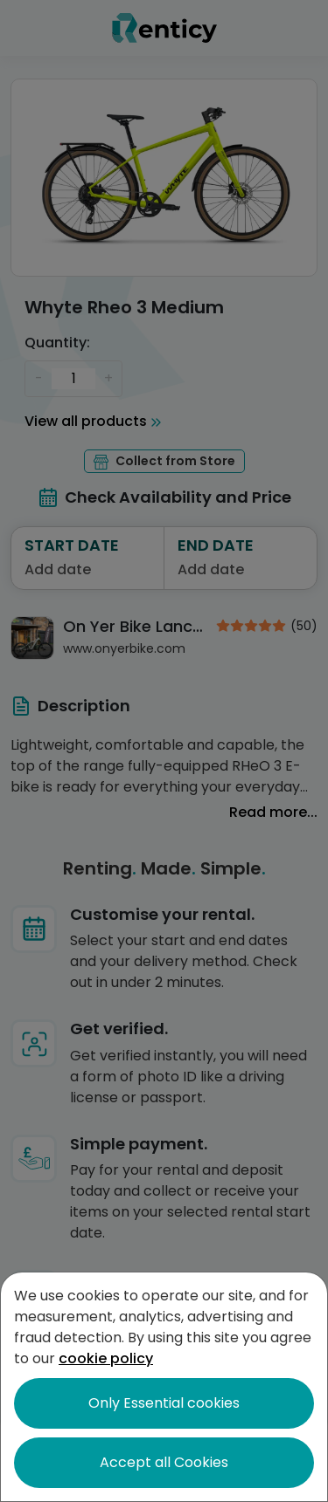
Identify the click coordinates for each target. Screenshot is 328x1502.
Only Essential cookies (164, 1403)
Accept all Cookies (164, 1462)
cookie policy (106, 1358)
